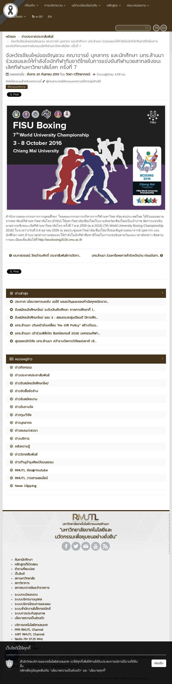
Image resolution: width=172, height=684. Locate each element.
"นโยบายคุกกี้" (97, 670)
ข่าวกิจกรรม (20, 367)
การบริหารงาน (55, 5)
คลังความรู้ (19, 446)
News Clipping (22, 485)
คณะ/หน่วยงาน (138, 5)
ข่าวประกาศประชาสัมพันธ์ (29, 375)
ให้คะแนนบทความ (17, 87)
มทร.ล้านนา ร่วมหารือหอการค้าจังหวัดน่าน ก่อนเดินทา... (127, 255)
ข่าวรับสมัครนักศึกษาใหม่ (28, 383)
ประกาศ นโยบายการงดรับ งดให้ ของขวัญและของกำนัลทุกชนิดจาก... (59, 301)
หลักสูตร (114, 5)
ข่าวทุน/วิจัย (20, 414)
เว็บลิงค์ (20, 573)
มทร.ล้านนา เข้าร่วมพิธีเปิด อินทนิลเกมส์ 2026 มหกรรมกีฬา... (54, 333)
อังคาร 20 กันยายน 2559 (43, 74)
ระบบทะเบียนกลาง (26, 594)
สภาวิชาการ (22, 583)
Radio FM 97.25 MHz (29, 639)
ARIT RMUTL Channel (29, 634)
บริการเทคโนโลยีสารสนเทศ (31, 625)
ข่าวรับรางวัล (21, 406)
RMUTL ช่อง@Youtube (28, 470)
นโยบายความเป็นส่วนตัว (29, 618)
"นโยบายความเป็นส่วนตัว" (66, 670)
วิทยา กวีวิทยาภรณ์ (78, 74)
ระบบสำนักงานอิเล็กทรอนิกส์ (32, 608)
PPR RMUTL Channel (29, 629)
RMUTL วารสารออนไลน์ (28, 477)
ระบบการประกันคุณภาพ (30, 613)
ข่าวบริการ (19, 438)
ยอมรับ (158, 663)
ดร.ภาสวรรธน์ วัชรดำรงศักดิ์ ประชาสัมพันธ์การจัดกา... (44, 255)
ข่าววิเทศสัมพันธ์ (23, 454)
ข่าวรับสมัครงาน (23, 399)
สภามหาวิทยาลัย (25, 578)
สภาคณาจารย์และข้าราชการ (32, 587)
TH (156, 28)
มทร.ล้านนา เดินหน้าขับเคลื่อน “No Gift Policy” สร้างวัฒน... (53, 325)
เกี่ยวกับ (32, 5)
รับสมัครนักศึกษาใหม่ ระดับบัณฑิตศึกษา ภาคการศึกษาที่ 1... (52, 309)
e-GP (37, 16)
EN (50, 16)
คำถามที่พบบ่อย (25, 569)
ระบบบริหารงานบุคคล (28, 599)
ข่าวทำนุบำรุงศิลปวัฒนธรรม (31, 462)
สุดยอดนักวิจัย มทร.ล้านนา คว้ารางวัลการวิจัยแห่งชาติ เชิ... (52, 341)
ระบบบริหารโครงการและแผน (32, 604)
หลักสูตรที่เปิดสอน (26, 564)
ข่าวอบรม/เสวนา (23, 430)
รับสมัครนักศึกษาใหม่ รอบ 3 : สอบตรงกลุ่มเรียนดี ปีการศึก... (53, 317)
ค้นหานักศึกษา (24, 559)
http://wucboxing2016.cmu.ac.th (59, 239)
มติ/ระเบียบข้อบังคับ (86, 5)
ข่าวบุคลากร (20, 422)
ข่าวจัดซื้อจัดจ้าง (23, 391)
